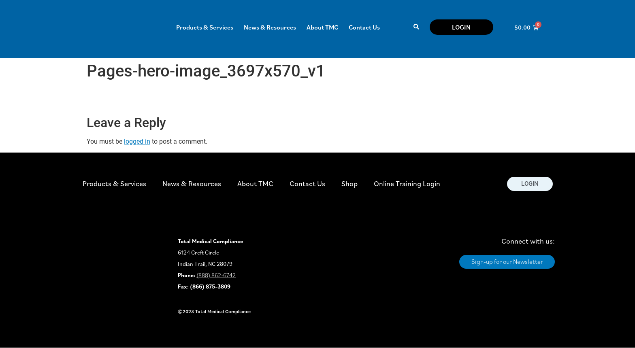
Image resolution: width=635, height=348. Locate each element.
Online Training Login (407, 183)
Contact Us (364, 27)
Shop (349, 183)
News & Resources (270, 27)
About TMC (322, 27)
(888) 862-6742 (216, 275)
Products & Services (204, 27)
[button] (416, 27)
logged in (137, 141)
